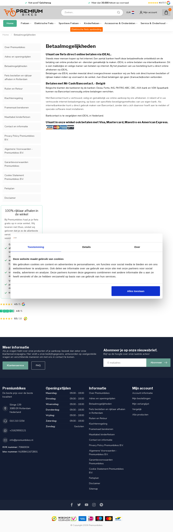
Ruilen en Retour (14, 88)
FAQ (38, 365)
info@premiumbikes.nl (21, 440)
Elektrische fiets (43, 23)
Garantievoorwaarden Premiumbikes (16, 164)
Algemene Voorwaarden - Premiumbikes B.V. (19, 150)
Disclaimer (10, 198)
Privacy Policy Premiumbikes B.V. (19, 137)
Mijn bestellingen (141, 398)
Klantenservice (15, 365)
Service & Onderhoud (153, 23)
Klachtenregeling (14, 98)
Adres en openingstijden (18, 56)
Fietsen (25, 23)
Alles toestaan (135, 291)
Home (10, 23)
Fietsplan (9, 188)
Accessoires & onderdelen (120, 23)
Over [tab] (137, 247)
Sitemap (93, 488)
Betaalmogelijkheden (25, 34)
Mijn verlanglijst (140, 403)
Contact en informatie (16, 126)
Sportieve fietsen (69, 23)
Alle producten (140, 414)
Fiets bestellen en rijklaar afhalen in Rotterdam (18, 77)
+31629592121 (18, 430)
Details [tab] (86, 247)
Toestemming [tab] (36, 247)
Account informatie (142, 393)
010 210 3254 (17, 420)
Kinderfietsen (91, 23)
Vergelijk (137, 409)
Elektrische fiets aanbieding (86, 29)
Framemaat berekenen (17, 107)
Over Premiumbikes (15, 47)
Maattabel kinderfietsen (17, 117)
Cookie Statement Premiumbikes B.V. (14, 177)
